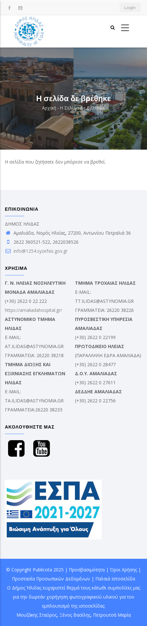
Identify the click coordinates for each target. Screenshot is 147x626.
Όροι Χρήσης (123, 570)
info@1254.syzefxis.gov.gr (36, 251)
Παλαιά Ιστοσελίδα (115, 579)
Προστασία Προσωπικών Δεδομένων (51, 579)
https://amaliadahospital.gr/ (33, 310)
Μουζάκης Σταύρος (36, 615)
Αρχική (49, 108)
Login (130, 7)
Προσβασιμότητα (87, 570)
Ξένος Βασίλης (74, 615)
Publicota (42, 570)
